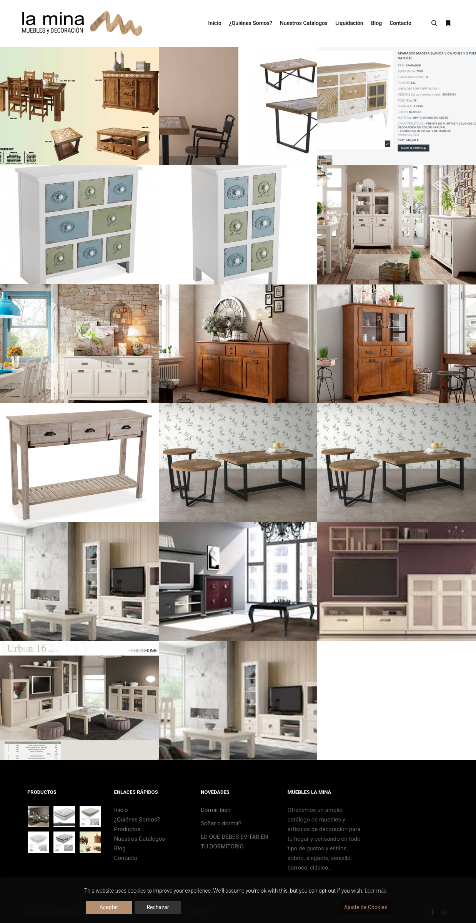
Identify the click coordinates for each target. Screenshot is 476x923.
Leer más (375, 891)
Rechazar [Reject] (157, 907)
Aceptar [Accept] (109, 907)
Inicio (121, 810)
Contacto (126, 858)
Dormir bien (215, 810)
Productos (127, 829)
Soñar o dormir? (221, 823)
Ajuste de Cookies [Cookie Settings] (365, 907)
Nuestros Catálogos (139, 838)
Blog (120, 848)
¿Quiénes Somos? (137, 819)
